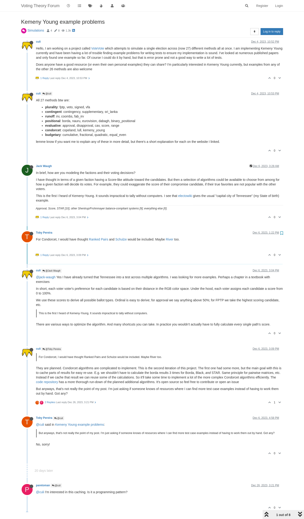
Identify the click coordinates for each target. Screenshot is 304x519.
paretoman (43, 485)
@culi (47, 93)
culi (38, 41)
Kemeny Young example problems (79, 424)
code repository (47, 382)
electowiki (185, 196)
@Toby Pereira (52, 349)
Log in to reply (271, 31)
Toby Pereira (44, 232)
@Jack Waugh (51, 271)
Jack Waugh (44, 166)
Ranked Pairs (98, 239)
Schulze (121, 239)
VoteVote (97, 48)
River (169, 239)
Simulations (36, 30)
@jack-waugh (46, 277)
